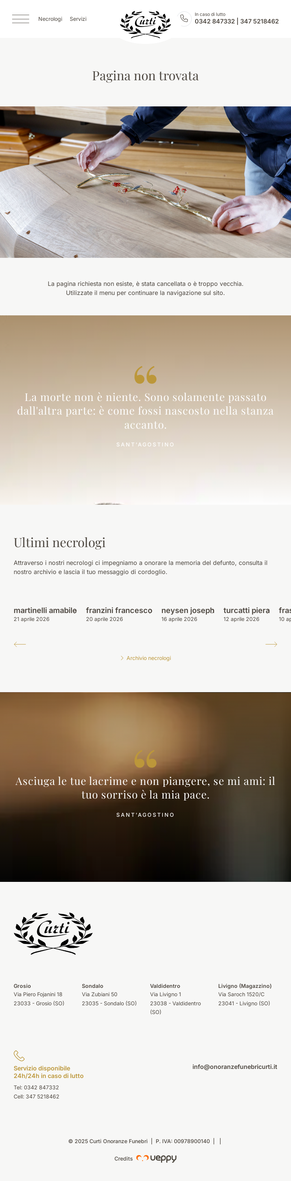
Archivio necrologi (145, 658)
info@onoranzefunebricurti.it (234, 1066)
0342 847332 (215, 21)
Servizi (78, 19)
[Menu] (20, 19)
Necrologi (50, 19)
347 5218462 (259, 21)
